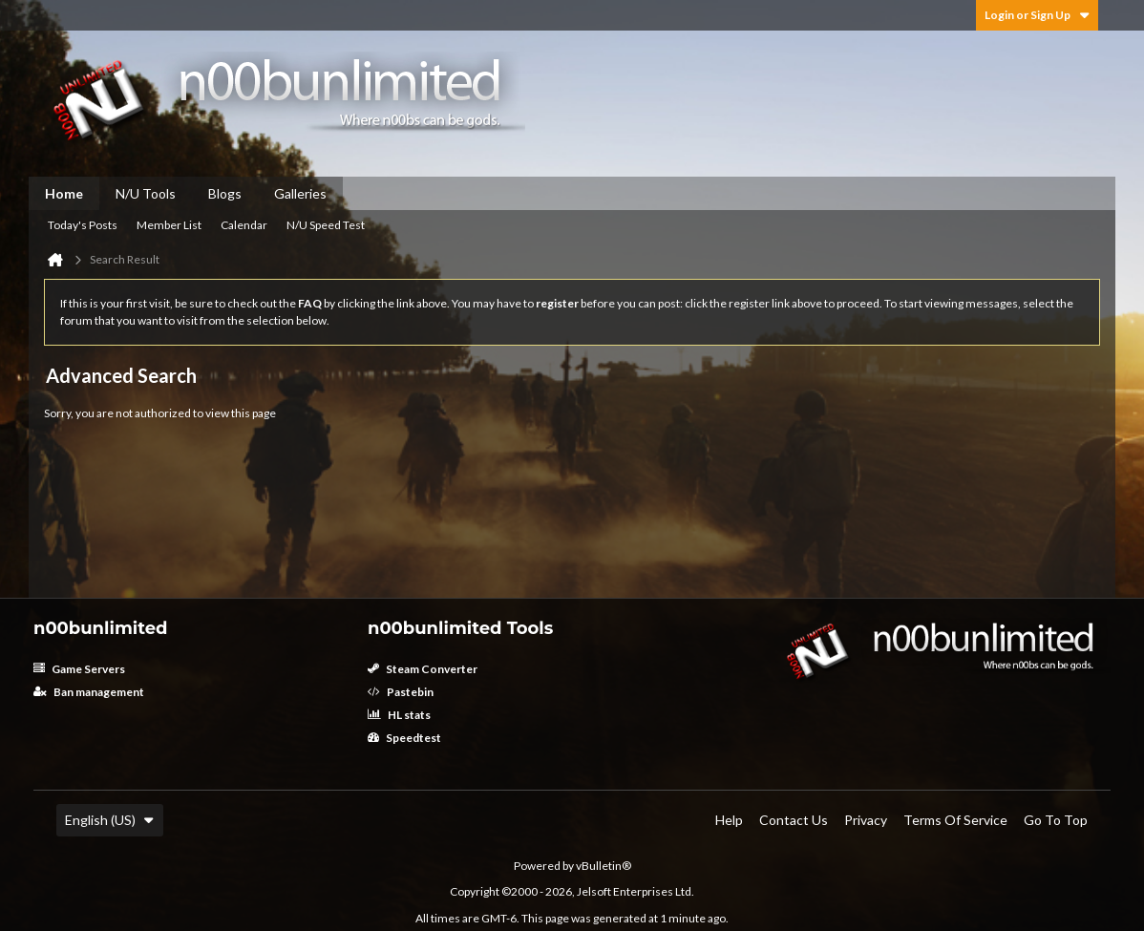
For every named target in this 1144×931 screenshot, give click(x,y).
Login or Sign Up (1037, 15)
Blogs (225, 193)
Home (64, 193)
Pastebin (401, 692)
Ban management (88, 692)
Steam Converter (422, 669)
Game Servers (79, 669)
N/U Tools (146, 193)
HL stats (399, 715)
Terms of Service (955, 820)
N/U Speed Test (325, 225)
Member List (169, 225)
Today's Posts (82, 225)
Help (729, 820)
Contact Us (793, 820)
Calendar (244, 225)
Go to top (1056, 820)
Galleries (300, 193)
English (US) (110, 820)
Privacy (865, 820)
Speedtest (404, 737)
